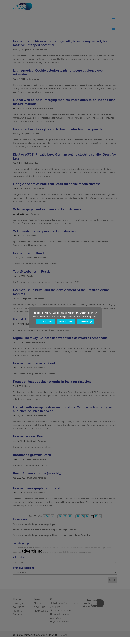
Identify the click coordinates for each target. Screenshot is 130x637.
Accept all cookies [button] (46, 321)
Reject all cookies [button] (66, 321)
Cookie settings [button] (85, 321)
